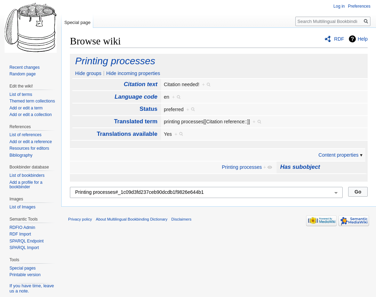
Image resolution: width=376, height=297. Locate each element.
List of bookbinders (27, 175)
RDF (339, 39)
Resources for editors (29, 148)
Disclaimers (181, 219)
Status (148, 109)
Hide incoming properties (133, 73)
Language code (136, 96)
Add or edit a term (25, 108)
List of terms (20, 94)
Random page (22, 74)
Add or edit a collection (30, 114)
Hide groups (88, 73)
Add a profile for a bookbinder (25, 185)
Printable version (24, 274)
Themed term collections (32, 101)
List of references (25, 134)
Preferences (359, 6)
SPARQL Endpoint (26, 241)
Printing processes (115, 61)
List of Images (22, 207)
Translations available (127, 134)
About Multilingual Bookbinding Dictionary (132, 219)
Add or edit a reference (30, 141)
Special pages (22, 268)
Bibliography (20, 155)
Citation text (141, 84)
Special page (77, 22)
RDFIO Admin (22, 227)
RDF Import (20, 234)
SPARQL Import (24, 247)
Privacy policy (80, 219)
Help (363, 39)
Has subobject (300, 167)
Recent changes (24, 67)
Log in (339, 6)
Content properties (339, 155)
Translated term (136, 121)
